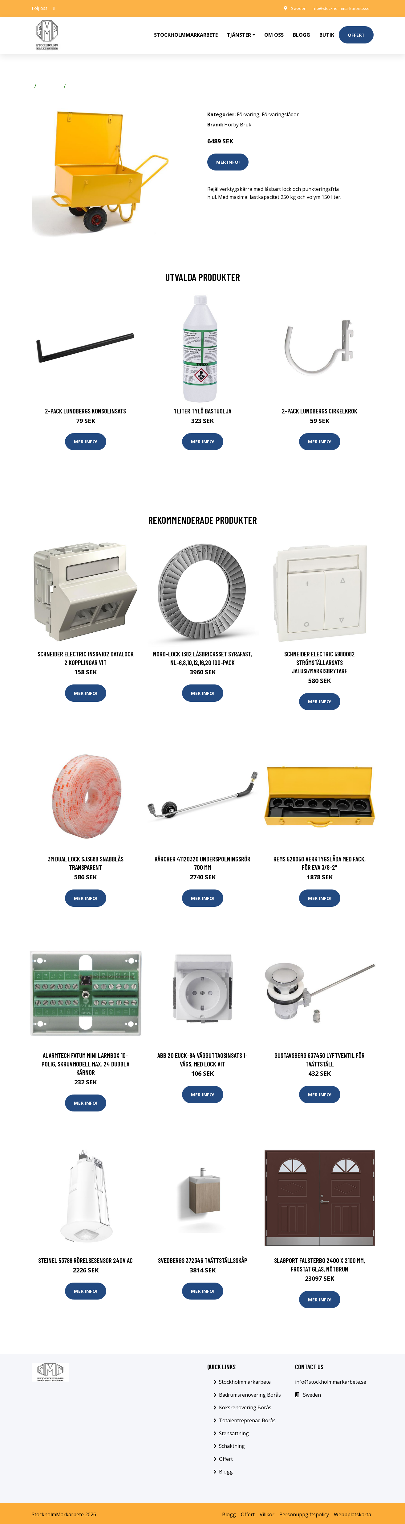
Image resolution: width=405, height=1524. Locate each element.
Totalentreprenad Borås (247, 1418)
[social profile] (54, 8)
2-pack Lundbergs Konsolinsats (85, 406)
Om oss (274, 32)
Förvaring (49, 82)
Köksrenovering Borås (245, 1405)
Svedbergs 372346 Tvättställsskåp (202, 1258)
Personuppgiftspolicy (304, 1512)
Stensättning (234, 1431)
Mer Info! (228, 157)
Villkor (267, 1512)
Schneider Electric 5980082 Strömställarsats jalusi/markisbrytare (319, 658)
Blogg (301, 32)
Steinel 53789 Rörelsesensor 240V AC (85, 1258)
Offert (356, 33)
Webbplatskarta (352, 1512)
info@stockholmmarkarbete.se (338, 8)
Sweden (293, 8)
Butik (326, 32)
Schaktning (232, 1443)
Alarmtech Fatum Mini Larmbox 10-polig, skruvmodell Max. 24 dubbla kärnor (85, 1060)
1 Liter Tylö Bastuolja (202, 406)
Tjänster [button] (239, 32)
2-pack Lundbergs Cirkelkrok (319, 406)
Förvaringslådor (87, 82)
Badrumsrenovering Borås (250, 1392)
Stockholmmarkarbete (186, 32)
